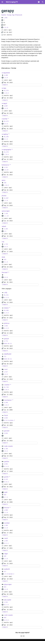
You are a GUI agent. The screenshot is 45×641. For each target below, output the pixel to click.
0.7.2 (6, 497)
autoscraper (6, 211)
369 (5, 618)
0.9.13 (5, 27)
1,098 (6, 510)
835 (5, 495)
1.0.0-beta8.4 (9, 574)
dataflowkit (7, 354)
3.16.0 (6, 390)
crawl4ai (4, 119)
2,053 (6, 433)
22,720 (6, 387)
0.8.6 (6, 124)
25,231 (6, 295)
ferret (6, 415)
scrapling (5, 134)
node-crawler (8, 446)
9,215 (6, 479)
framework (19, 15)
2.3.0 (6, 559)
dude (3, 257)
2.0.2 (6, 451)
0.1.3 (6, 262)
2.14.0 (6, 405)
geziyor (6, 338)
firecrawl (4, 272)
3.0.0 (6, 589)
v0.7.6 (6, 605)
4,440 (6, 403)
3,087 (6, 106)
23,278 (6, 152)
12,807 (6, 198)
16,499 (6, 310)
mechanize (7, 400)
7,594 (6, 326)
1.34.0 (6, 185)
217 (5, 572)
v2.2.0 (6, 298)
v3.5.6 (6, 620)
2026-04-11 (8, 344)
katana (6, 308)
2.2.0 (6, 512)
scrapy (10, 15)
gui (14, 15)
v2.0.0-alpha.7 (9, 420)
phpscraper (8, 584)
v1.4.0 (6, 328)
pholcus (6, 323)
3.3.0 (6, 528)
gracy (3, 180)
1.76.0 (6, 154)
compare (5, 85)
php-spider (7, 600)
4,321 (6, 167)
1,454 (6, 541)
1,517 (6, 372)
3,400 (6, 75)
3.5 (5, 231)
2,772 (6, 341)
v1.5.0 (6, 313)
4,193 (6, 229)
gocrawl (6, 431)
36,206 (6, 137)
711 (5, 356)
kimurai (6, 507)
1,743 (6, 244)
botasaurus (5, 165)
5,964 (6, 418)
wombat (6, 523)
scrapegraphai (6, 149)
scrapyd (4, 103)
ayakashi (7, 569)
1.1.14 (6, 216)
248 (5, 183)
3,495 (5, 18)
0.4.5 (6, 139)
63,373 (6, 121)
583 (5, 587)
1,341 (6, 602)
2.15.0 (6, 93)
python (4, 15)
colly (5, 292)
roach (6, 538)
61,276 (6, 91)
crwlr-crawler (8, 615)
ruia (3, 242)
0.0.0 (6, 277)
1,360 (6, 525)
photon (4, 195)
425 (5, 260)
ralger (6, 554)
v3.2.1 (6, 543)
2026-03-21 (8, 359)
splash (4, 226)
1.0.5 (6, 374)
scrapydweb (6, 73)
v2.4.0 (6, 466)
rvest (6, 369)
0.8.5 (6, 247)
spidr (5, 492)
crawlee (6, 385)
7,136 (6, 213)
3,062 (6, 464)
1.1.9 (6, 201)
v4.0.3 (6, 482)
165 (5, 556)
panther (6, 461)
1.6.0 (6, 78)
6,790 (6, 449)
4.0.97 (6, 170)
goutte (6, 477)
